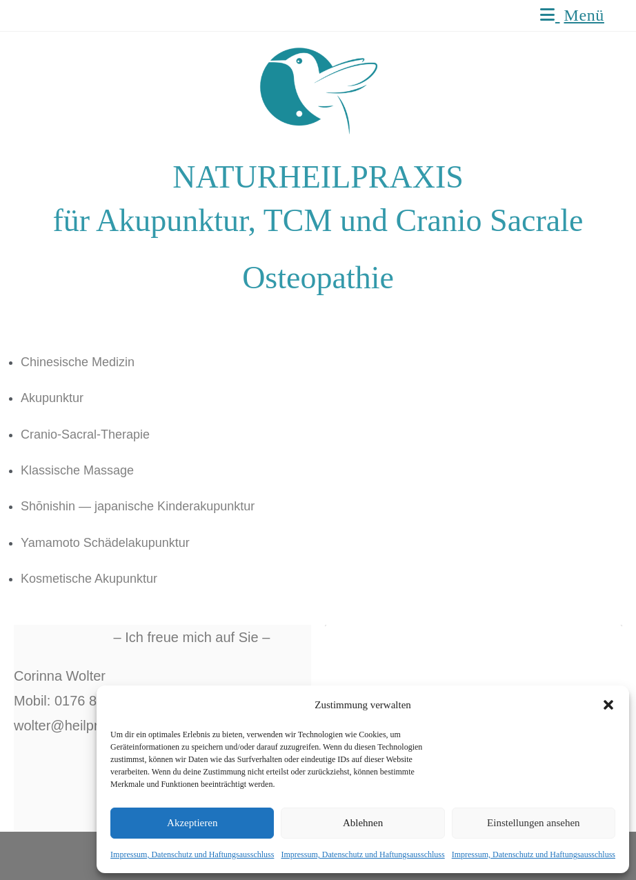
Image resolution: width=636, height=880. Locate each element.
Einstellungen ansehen (533, 822)
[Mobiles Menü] (572, 15)
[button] (608, 705)
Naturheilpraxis (83, 15)
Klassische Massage (77, 470)
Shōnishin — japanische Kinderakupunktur (138, 506)
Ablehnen (363, 822)
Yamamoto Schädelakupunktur (105, 543)
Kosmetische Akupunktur (89, 579)
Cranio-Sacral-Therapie (85, 434)
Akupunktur (52, 398)
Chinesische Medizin (78, 362)
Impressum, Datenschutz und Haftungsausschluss (192, 854)
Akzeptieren (192, 822)
